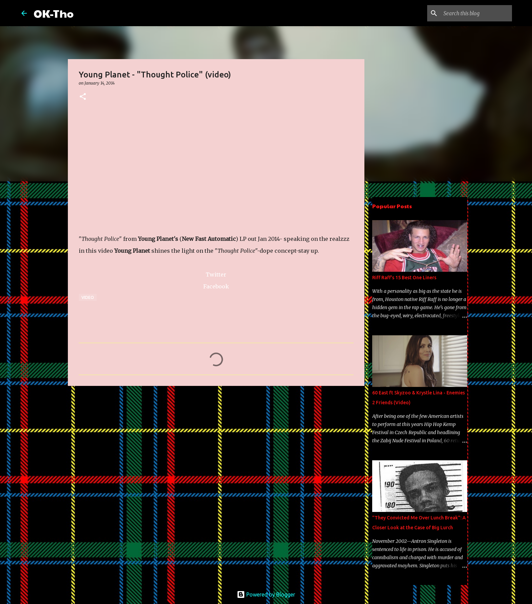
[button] (83, 97)
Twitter (216, 274)
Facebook (216, 286)
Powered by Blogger (266, 594)
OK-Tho (54, 13)
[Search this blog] (476, 13)
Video (87, 297)
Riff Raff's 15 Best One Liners (404, 277)
